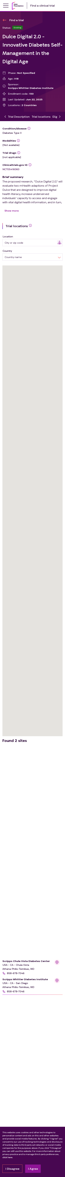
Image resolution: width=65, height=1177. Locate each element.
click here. (7, 1157)
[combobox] (31, 242)
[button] (27, 973)
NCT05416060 (10, 169)
